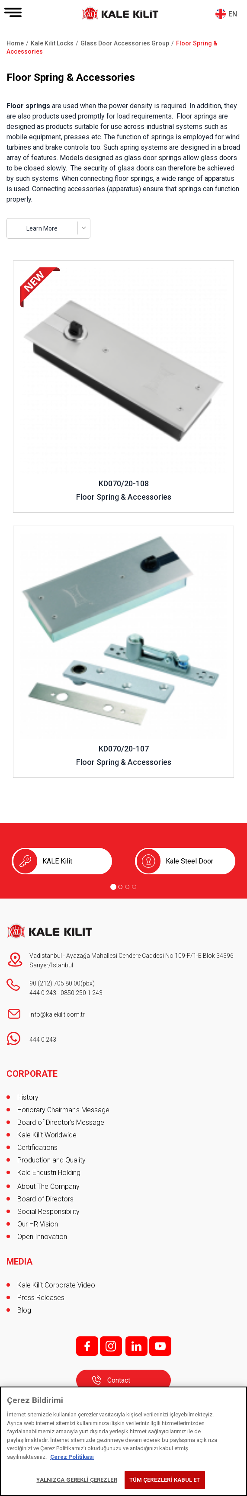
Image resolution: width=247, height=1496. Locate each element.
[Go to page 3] (127, 887)
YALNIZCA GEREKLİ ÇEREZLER (76, 1480)
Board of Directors (45, 1199)
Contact (118, 1380)
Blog (24, 1310)
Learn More (42, 228)
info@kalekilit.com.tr (57, 1014)
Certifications (37, 1147)
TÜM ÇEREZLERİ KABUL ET (164, 1480)
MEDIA (19, 1261)
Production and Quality (51, 1160)
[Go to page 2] (120, 887)
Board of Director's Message (60, 1122)
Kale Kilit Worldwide (47, 1135)
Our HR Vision (37, 1224)
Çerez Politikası (72, 1457)
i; (111, 1346)
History (27, 1097)
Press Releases (40, 1298)
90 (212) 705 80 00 (54, 983)
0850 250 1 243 (82, 992)
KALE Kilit (57, 861)
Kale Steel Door (189, 861)
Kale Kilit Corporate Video (56, 1285)
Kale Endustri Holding (48, 1173)
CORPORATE (32, 1073)
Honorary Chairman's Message (63, 1110)
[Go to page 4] (134, 887)
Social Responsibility (48, 1211)
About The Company (48, 1186)
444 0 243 (42, 992)
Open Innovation (42, 1237)
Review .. (26, 265)
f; (87, 1346)
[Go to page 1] (113, 887)
